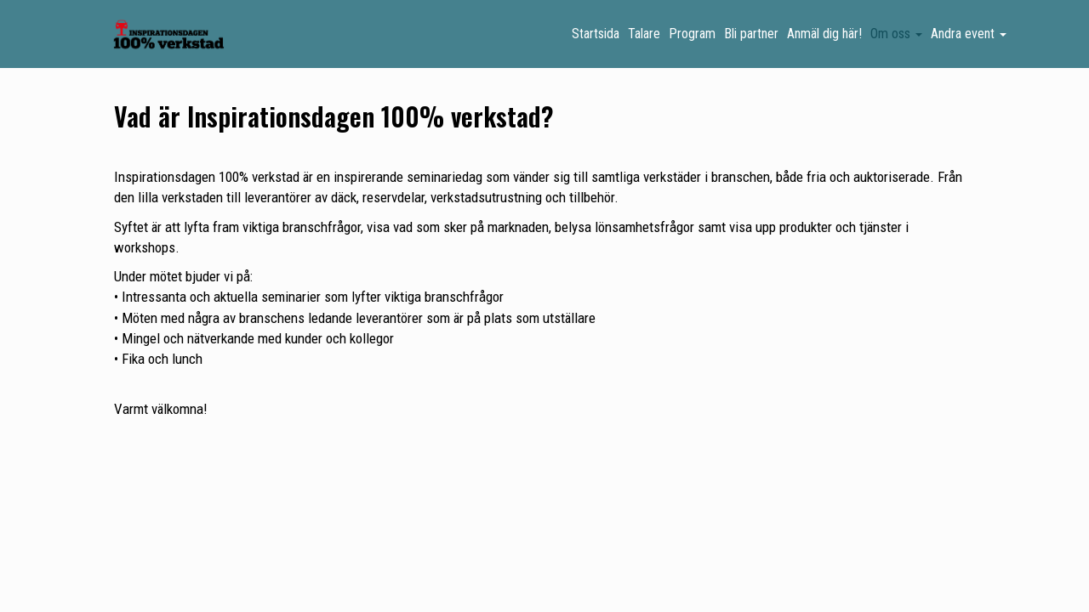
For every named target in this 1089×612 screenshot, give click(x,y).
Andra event (968, 34)
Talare (644, 34)
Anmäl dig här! (824, 34)
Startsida (595, 34)
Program (692, 34)
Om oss (896, 34)
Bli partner (751, 34)
